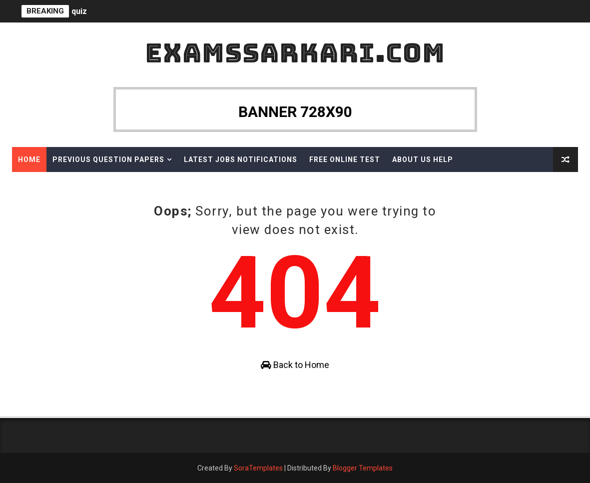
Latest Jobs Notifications (240, 160)
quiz (79, 11)
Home (29, 160)
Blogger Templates (363, 468)
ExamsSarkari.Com (295, 53)
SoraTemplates (258, 468)
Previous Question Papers (108, 160)
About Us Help (422, 160)
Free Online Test (344, 160)
